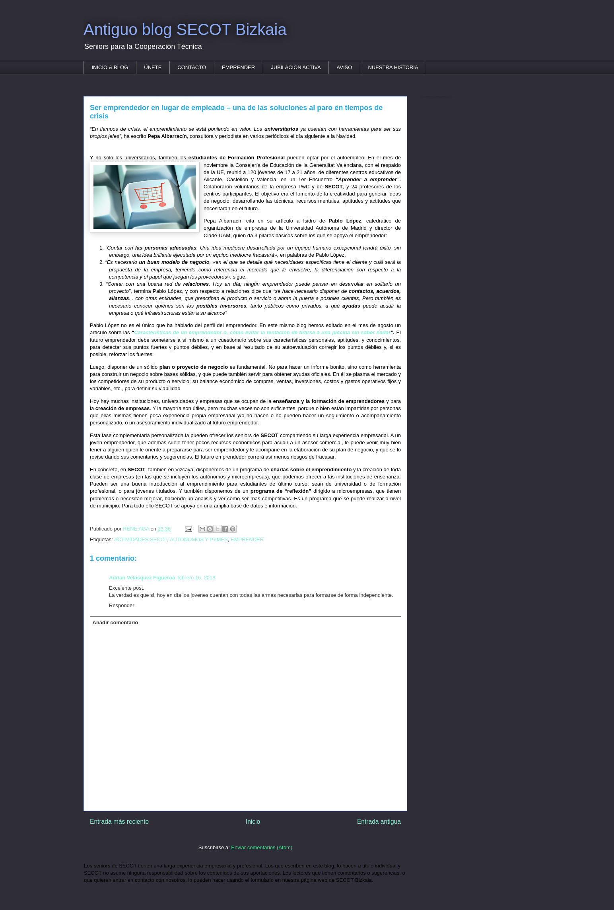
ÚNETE (152, 67)
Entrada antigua (379, 821)
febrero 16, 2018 (196, 578)
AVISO (344, 67)
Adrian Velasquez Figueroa (142, 578)
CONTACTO (191, 67)
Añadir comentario (115, 622)
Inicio (253, 821)
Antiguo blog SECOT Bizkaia (185, 29)
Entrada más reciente (119, 821)
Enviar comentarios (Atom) (261, 847)
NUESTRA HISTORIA (393, 67)
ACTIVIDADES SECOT (140, 539)
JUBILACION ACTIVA (296, 67)
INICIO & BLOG (110, 67)
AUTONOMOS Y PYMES (199, 539)
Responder (121, 605)
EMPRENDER (238, 67)
